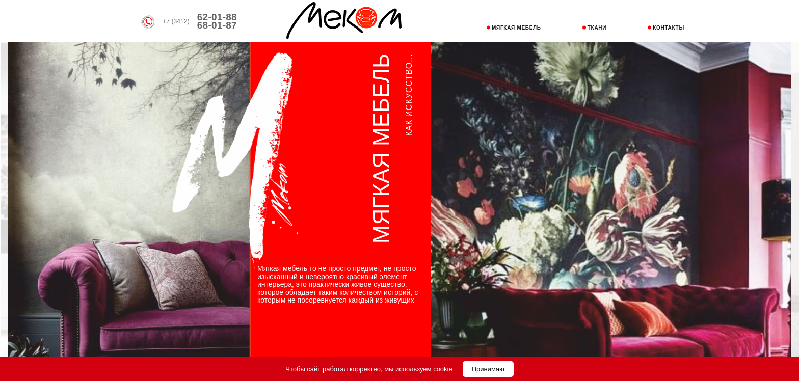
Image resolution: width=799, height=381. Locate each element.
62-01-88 (217, 17)
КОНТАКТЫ (668, 28)
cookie (442, 369)
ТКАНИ (597, 28)
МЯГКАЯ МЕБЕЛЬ (516, 28)
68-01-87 (217, 25)
